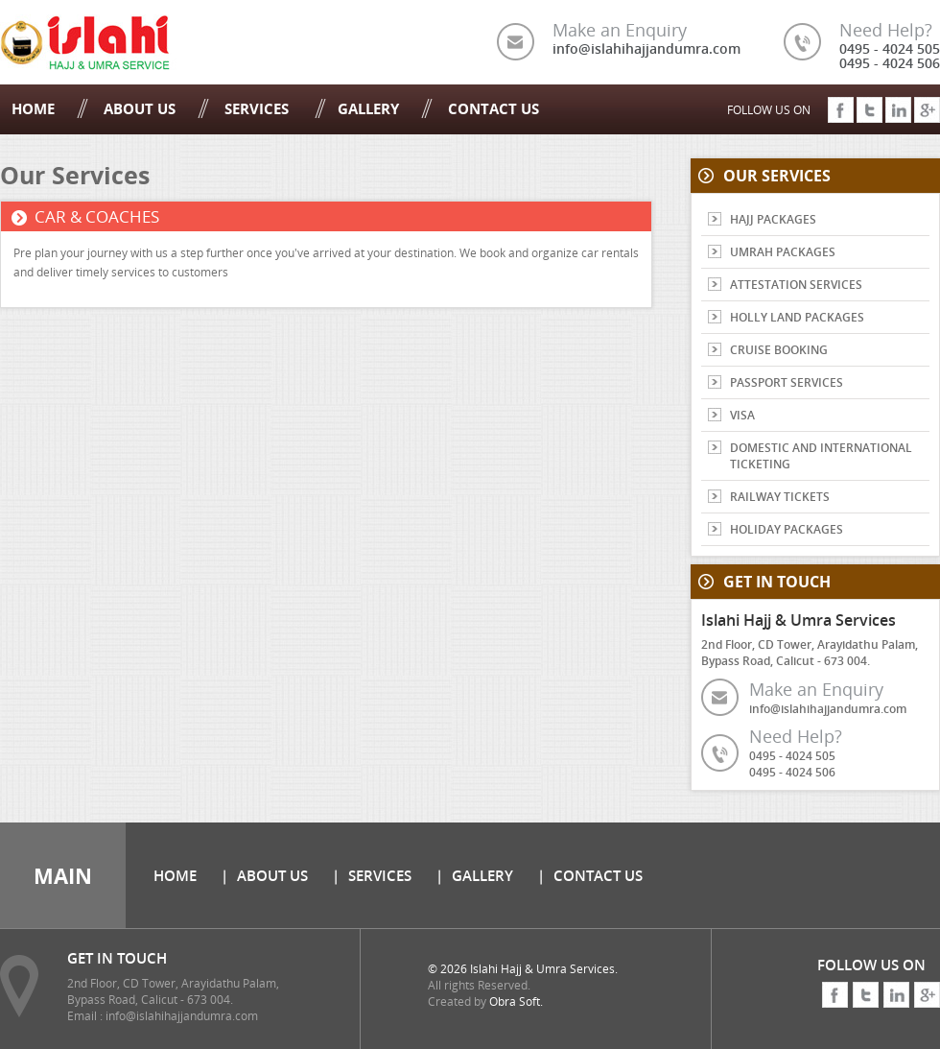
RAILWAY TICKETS (780, 497)
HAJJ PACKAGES (773, 219)
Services (258, 108)
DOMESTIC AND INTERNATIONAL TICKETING (821, 456)
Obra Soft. (516, 1001)
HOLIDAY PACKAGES (786, 529)
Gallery (368, 108)
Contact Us (493, 108)
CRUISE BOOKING (779, 350)
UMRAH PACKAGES (782, 252)
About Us (140, 108)
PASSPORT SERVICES (786, 382)
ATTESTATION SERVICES (796, 284)
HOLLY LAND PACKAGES (797, 317)
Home (33, 108)
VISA (742, 415)
